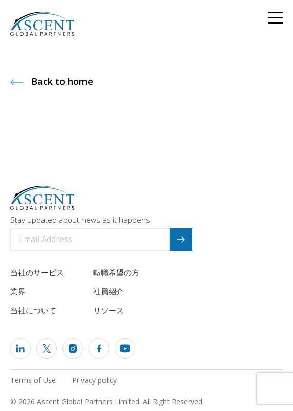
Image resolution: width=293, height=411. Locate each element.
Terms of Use (33, 380)
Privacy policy (94, 380)
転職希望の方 (116, 272)
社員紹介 (108, 291)
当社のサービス (37, 272)
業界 (18, 291)
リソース (108, 310)
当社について (33, 310)
